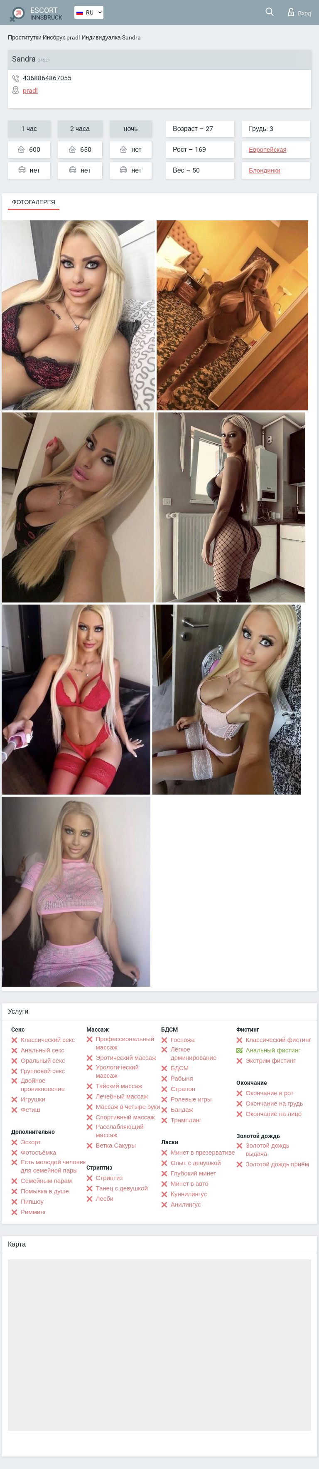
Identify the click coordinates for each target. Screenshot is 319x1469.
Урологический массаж (117, 1071)
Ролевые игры (191, 1099)
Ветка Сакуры (116, 1145)
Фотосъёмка (38, 1152)
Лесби (105, 1198)
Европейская (267, 149)
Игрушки (33, 1099)
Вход (299, 12)
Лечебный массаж (122, 1096)
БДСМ (180, 1068)
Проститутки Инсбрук (36, 37)
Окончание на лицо (274, 1114)
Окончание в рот (270, 1093)
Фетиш (30, 1109)
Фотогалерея (33, 202)
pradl (73, 37)
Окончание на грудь (274, 1103)
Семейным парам (46, 1181)
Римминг (33, 1212)
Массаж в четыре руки (128, 1107)
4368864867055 (47, 78)
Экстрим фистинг (271, 1060)
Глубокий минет (193, 1173)
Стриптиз (109, 1178)
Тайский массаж (119, 1086)
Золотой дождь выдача (268, 1150)
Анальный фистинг (273, 1050)
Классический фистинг (278, 1040)
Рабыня (182, 1078)
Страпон (183, 1089)
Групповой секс (43, 1071)
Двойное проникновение (43, 1085)
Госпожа (183, 1040)
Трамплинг (186, 1120)
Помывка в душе (45, 1191)
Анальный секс (42, 1050)
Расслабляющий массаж (120, 1131)
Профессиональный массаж (125, 1043)
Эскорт (31, 1142)
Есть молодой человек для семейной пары (53, 1166)
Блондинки (264, 170)
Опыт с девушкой (196, 1163)
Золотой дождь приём (277, 1164)
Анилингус (186, 1204)
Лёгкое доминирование (193, 1054)
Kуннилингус (189, 1194)
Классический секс (48, 1040)
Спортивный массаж (125, 1117)
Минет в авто (190, 1184)
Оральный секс (43, 1060)
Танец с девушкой (122, 1188)
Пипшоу (32, 1201)
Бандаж (182, 1109)
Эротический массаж (126, 1058)
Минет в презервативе (203, 1152)
